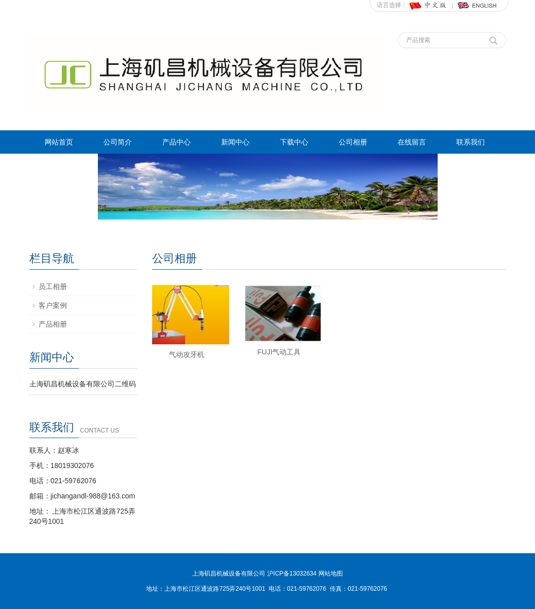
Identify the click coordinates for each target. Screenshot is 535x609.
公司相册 (353, 142)
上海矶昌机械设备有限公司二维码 (82, 384)
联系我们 (470, 142)
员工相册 (53, 286)
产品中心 (176, 142)
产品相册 (53, 324)
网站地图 (330, 573)
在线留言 (412, 142)
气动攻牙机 (186, 354)
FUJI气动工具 (279, 352)
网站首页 (59, 142)
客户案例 (53, 305)
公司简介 (117, 142)
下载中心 (294, 142)
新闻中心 (235, 142)
